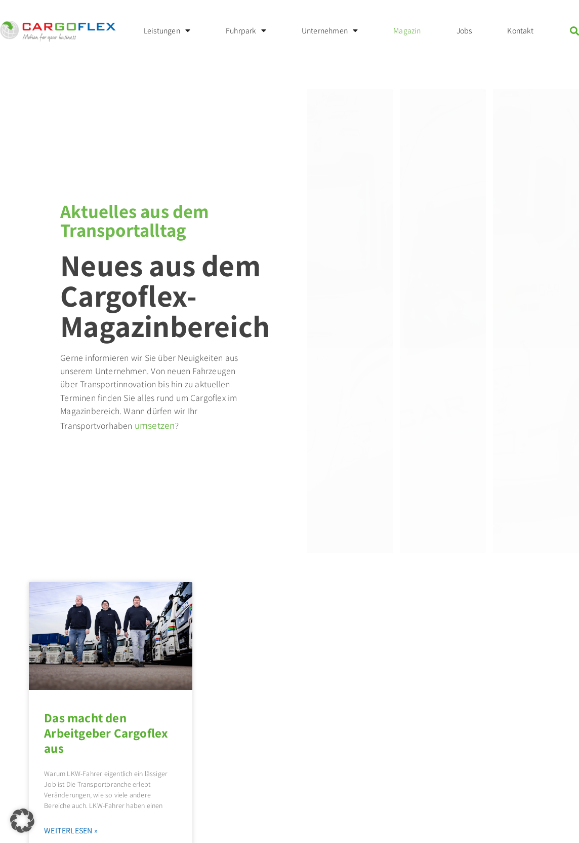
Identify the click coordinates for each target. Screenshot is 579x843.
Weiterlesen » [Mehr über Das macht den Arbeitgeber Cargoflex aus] (71, 830)
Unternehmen (330, 31)
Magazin (407, 30)
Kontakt (520, 30)
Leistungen (167, 31)
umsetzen (155, 425)
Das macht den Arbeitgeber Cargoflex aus (106, 732)
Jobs (464, 30)
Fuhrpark (246, 31)
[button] (22, 820)
